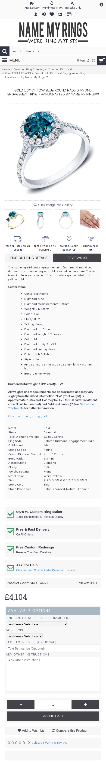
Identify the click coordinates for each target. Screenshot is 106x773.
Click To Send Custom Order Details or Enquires (46, 570)
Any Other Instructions (28, 654)
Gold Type (15, 630)
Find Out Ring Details (28, 258)
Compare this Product (71, 730)
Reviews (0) (77, 258)
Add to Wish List (33, 730)
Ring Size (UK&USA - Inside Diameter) (38, 618)
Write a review (56, 742)
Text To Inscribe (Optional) (31, 642)
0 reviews (35, 742)
